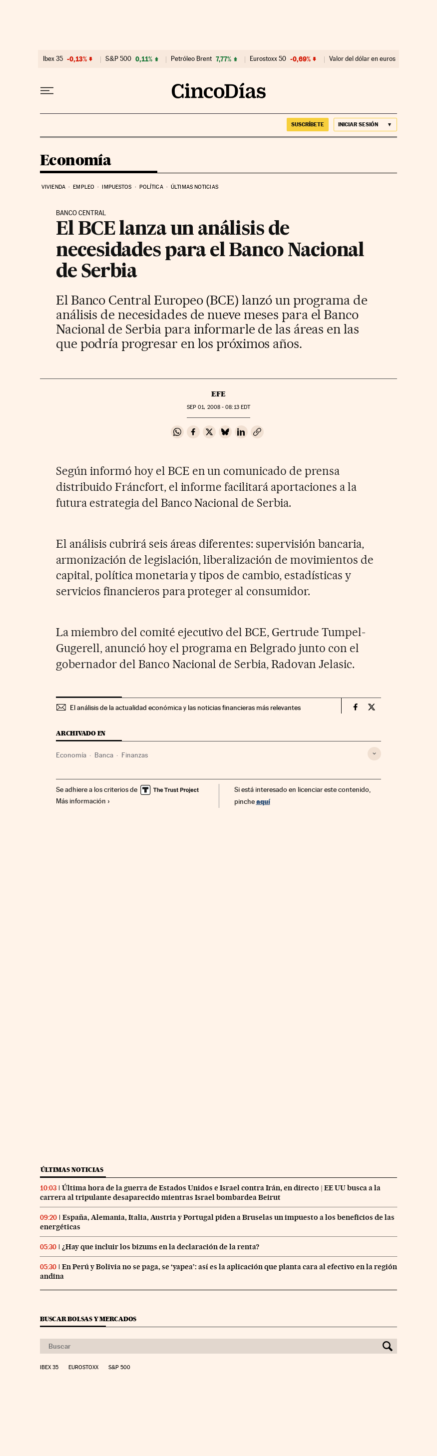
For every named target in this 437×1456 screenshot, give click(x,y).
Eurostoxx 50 (268, 58)
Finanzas (134, 755)
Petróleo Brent (191, 58)
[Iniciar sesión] (365, 124)
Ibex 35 (53, 58)
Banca (103, 755)
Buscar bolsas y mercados (88, 1319)
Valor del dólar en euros (362, 58)
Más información (83, 801)
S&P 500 (118, 58)
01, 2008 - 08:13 (218, 407)
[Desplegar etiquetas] (374, 753)
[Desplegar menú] (47, 90)
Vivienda (53, 187)
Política (151, 187)
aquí (263, 801)
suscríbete (307, 124)
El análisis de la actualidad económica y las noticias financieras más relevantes (185, 708)
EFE (218, 393)
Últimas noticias (194, 187)
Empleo (83, 187)
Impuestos (116, 187)
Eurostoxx (83, 1368)
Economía (75, 161)
